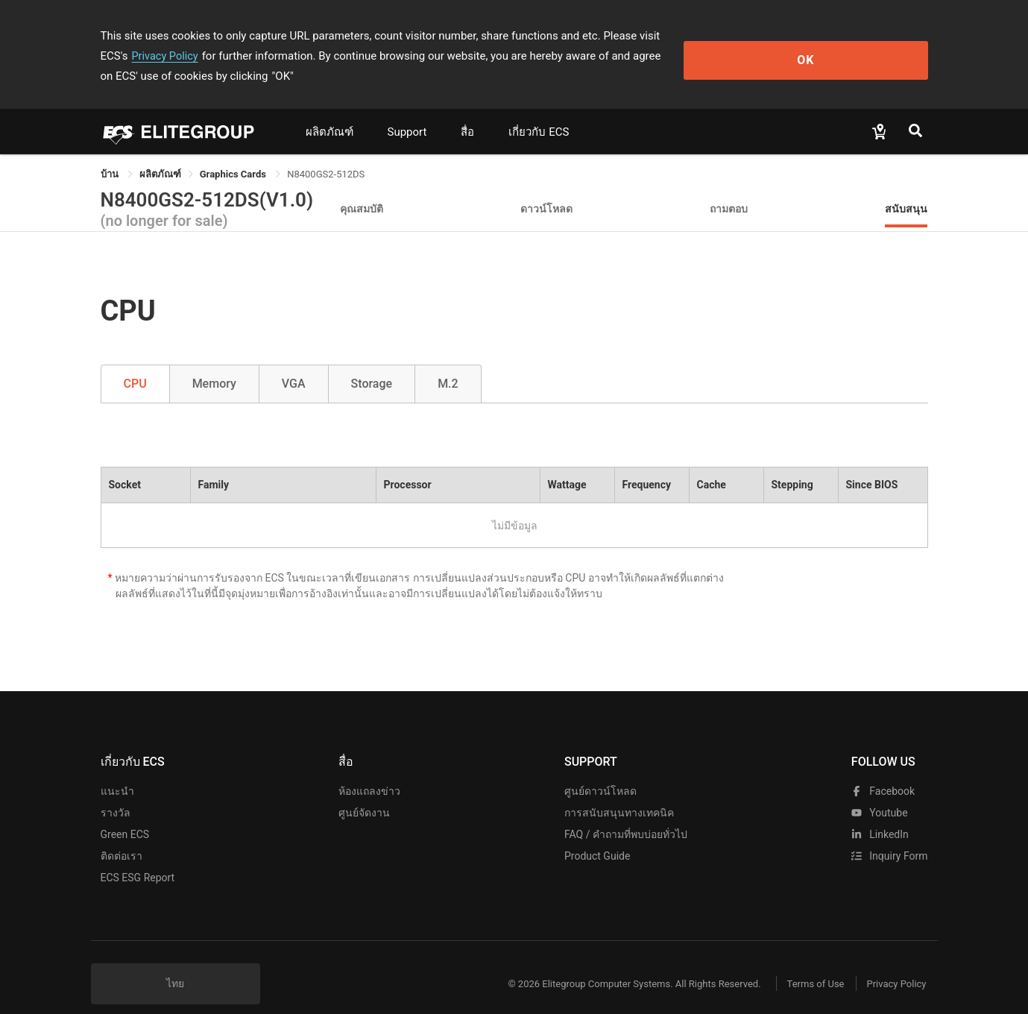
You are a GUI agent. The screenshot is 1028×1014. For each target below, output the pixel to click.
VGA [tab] (294, 363)
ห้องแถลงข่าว (369, 771)
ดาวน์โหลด (546, 188)
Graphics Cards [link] (234, 154)
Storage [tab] (372, 363)
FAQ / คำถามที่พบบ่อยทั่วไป (625, 814)
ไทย (175, 963)
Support (407, 112)
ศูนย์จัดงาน (364, 793)
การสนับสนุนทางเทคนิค (619, 793)
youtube (879, 793)
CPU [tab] (135, 363)
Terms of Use (804, 963)
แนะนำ (117, 771)
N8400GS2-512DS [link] (326, 154)
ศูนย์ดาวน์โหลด (600, 771)
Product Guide (597, 836)
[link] (160, 154)
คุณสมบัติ (361, 188)
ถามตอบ (729, 188)
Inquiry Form (889, 836)
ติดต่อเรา (121, 836)
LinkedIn (880, 814)
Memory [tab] (214, 363)
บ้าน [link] (111, 154)
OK (866, 46)
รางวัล (115, 793)
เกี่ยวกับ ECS (538, 112)
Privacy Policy (728, 35)
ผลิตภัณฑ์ (329, 112)
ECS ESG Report (138, 857)
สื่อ (467, 112)
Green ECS (125, 814)
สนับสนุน (906, 188)
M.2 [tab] (448, 363)
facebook (883, 771)
